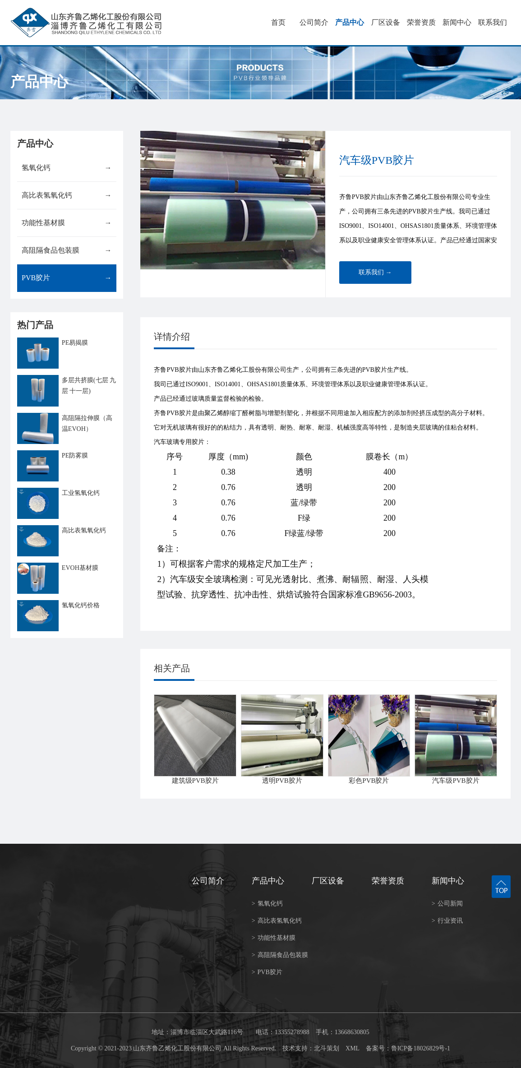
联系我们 (492, 22)
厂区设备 (385, 22)
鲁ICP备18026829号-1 (420, 1048)
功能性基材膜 (66, 222)
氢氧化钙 (66, 167)
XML (353, 1048)
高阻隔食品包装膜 (66, 250)
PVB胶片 (66, 277)
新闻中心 (457, 22)
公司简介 (314, 22)
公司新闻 (447, 903)
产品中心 (349, 22)
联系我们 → (375, 272)
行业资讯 (447, 920)
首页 (278, 22)
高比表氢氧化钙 (66, 195)
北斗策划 (326, 1048)
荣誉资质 (421, 22)
